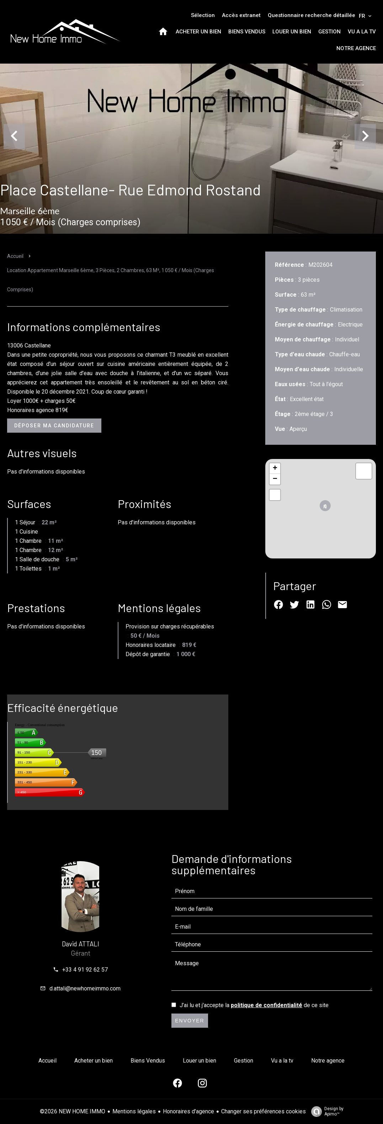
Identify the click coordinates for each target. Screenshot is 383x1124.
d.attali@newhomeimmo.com (85, 988)
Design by (326, 1111)
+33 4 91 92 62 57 (85, 969)
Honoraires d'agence (188, 1111)
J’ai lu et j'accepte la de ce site (254, 1005)
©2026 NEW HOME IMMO (72, 1111)
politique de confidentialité (266, 1005)
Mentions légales (134, 1111)
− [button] (275, 479)
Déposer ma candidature (54, 425)
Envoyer (189, 1020)
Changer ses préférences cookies (263, 1111)
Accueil (15, 256)
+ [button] (275, 468)
